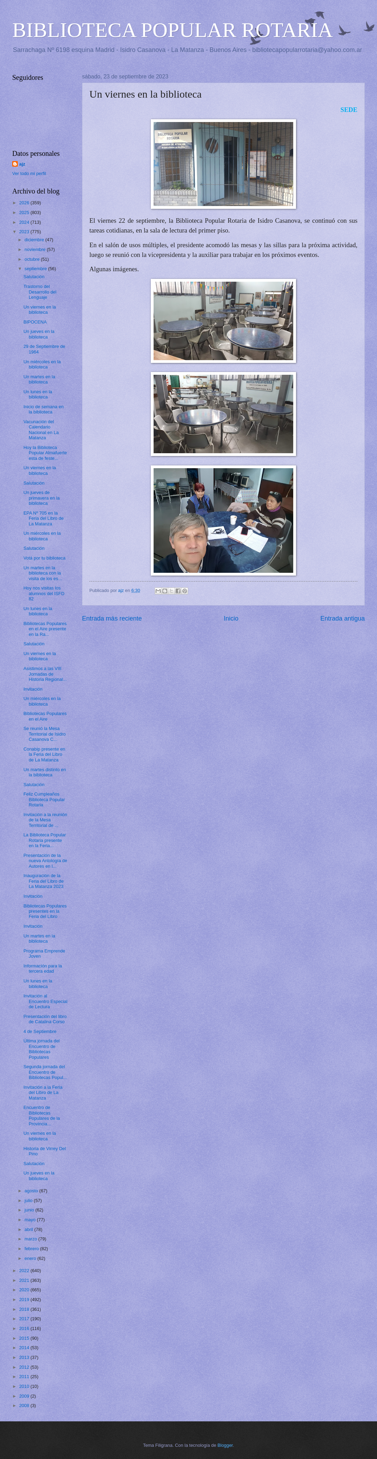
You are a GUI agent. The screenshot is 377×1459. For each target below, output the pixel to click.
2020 (24, 1289)
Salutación (33, 276)
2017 (24, 1318)
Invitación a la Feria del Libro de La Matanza (42, 1093)
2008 (24, 1405)
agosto (31, 1190)
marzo (31, 1238)
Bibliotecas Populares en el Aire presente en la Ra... (45, 629)
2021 (24, 1280)
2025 (24, 212)
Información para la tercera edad (42, 968)
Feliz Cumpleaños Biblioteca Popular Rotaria (44, 799)
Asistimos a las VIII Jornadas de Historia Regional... (45, 674)
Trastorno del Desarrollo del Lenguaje (39, 292)
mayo (30, 1219)
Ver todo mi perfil (29, 173)
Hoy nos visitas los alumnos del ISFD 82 (43, 593)
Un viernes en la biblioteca (39, 309)
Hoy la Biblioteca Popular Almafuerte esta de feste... (45, 453)
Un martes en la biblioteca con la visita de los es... (42, 573)
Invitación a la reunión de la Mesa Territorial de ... (45, 820)
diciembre (34, 239)
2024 (24, 222)
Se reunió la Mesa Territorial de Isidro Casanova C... (44, 734)
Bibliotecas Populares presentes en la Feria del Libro (45, 911)
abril (29, 1229)
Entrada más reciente (112, 618)
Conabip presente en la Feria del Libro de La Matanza (44, 754)
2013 (24, 1357)
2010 (24, 1386)
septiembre (36, 268)
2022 (24, 1270)
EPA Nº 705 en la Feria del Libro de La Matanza (43, 518)
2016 (24, 1328)
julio (29, 1200)
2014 (24, 1347)
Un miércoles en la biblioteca (42, 364)
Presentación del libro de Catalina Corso (45, 1019)
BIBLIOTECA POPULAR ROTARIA (172, 29)
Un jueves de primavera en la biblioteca (41, 498)
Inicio (231, 618)
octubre (32, 259)
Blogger (225, 1445)
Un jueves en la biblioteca (38, 334)
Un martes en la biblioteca (39, 379)
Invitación (32, 689)
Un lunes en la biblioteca (37, 394)
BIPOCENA (35, 322)
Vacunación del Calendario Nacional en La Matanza (41, 429)
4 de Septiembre (39, 1031)
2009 (24, 1396)
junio (29, 1210)
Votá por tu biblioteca (44, 558)
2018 (24, 1309)
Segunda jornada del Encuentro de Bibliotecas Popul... (45, 1072)
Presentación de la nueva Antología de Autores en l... (45, 861)
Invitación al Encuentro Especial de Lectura (45, 1001)
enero (30, 1258)
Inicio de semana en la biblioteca (43, 409)
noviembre (35, 249)
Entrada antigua (342, 618)
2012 (24, 1367)
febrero (32, 1248)
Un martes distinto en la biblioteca (44, 772)
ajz (22, 164)
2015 (24, 1338)
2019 (24, 1299)
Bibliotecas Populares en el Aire (45, 716)
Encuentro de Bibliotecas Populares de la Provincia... (41, 1115)
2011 (24, 1376)
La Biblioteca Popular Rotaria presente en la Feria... (44, 840)
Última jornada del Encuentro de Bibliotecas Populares (41, 1048)
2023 (24, 231)
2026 (24, 202)
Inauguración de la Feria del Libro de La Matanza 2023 (43, 881)
